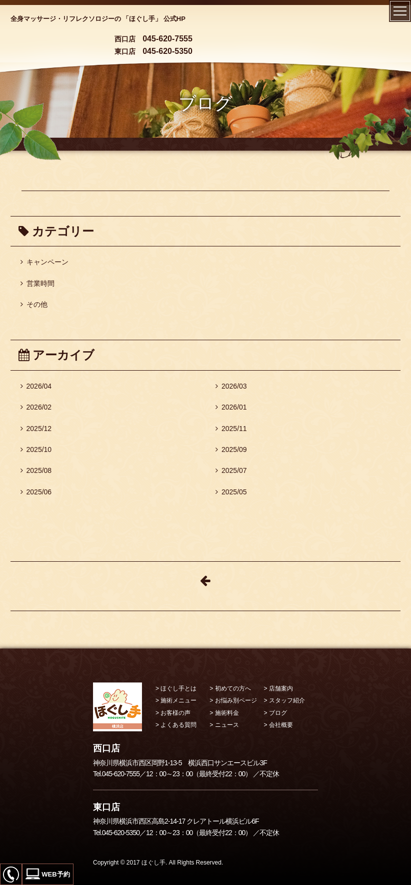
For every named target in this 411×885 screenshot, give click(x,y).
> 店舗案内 (278, 688)
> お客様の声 (173, 712)
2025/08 (36, 470)
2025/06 (36, 492)
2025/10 (36, 449)
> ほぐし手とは (176, 688)
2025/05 (231, 492)
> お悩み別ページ (233, 700)
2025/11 (231, 429)
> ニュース (224, 724)
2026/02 (36, 407)
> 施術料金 (224, 712)
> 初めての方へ (230, 688)
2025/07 (231, 470)
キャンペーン (44, 262)
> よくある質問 (176, 724)
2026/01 (231, 407)
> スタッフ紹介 (284, 700)
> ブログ (275, 712)
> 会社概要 (278, 724)
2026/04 (36, 386)
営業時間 (37, 283)
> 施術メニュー (176, 700)
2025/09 (231, 449)
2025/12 (36, 429)
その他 (34, 304)
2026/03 (231, 386)
